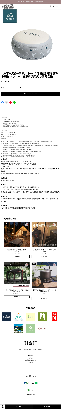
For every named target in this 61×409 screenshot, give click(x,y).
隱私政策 (33, 394)
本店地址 (30, 358)
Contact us (30, 362)
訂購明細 (18, 208)
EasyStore (40, 349)
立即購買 (18, 407)
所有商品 (30, 355)
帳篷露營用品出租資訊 (30, 360)
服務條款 (28, 394)
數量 (2, 87)
